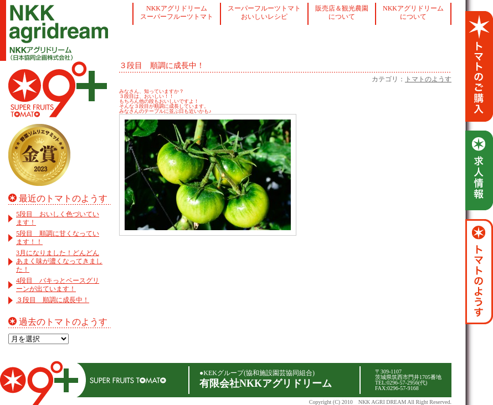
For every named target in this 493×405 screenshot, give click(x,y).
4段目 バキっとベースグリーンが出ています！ (57, 285)
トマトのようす (428, 79)
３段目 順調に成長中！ (52, 300)
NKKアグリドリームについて (413, 12)
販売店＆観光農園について (341, 12)
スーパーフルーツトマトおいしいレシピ (264, 12)
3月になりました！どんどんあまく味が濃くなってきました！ (59, 261)
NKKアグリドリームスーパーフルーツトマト (176, 12)
